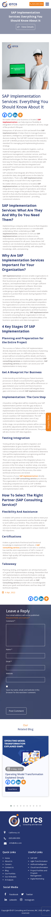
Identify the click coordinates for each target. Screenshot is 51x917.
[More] (20, 115)
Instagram (27, 900)
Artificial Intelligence (38, 864)
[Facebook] (4, 115)
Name (9, 649)
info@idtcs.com (13, 843)
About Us (8, 861)
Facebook (11, 894)
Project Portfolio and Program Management (38, 873)
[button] (11, 806)
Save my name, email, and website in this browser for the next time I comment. (22, 691)
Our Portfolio (10, 873)
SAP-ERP (33, 858)
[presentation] (23, 700)
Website (9, 673)
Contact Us (9, 867)
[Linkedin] (15, 115)
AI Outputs (9, 880)
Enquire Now (48, 421)
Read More (12, 789)
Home (7, 858)
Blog (6, 870)
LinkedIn (11, 900)
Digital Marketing (37, 878)
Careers (8, 864)
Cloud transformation (39, 867)
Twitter (27, 894)
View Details (25, 26)
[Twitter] (10, 115)
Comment (10, 621)
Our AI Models (10, 876)
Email (9, 661)
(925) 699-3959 (36, 4)
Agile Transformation (39, 861)
